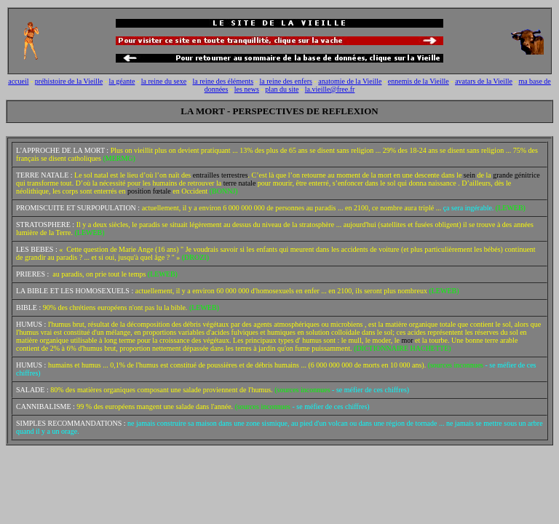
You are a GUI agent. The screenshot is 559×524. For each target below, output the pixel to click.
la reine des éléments (223, 81)
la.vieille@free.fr (330, 89)
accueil (18, 81)
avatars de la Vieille (483, 81)
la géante (122, 81)
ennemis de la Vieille (418, 81)
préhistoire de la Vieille (69, 81)
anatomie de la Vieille (349, 81)
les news (246, 89)
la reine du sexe (163, 81)
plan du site (281, 89)
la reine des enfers (285, 81)
